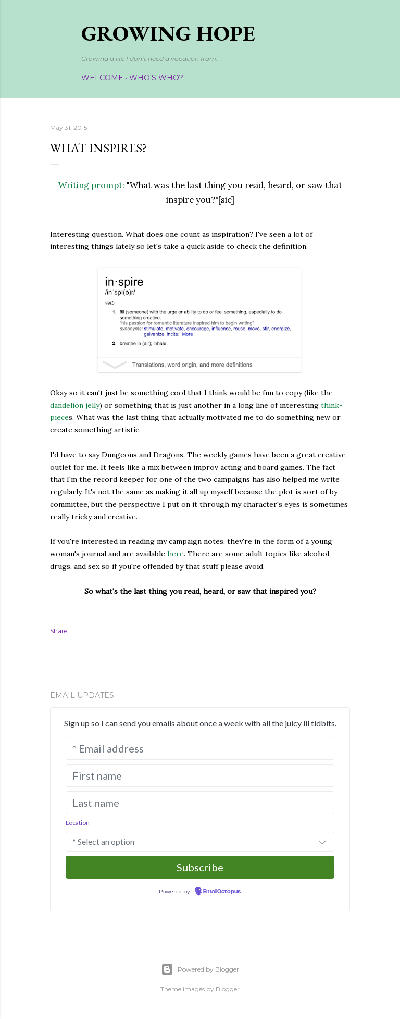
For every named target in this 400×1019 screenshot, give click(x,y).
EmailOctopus (222, 891)
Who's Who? (156, 77)
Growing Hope (168, 33)
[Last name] (200, 802)
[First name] (200, 775)
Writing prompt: (91, 185)
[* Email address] (200, 748)
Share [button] (58, 631)
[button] (322, 841)
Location (78, 823)
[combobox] (200, 842)
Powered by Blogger (200, 969)
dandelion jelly (74, 405)
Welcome (102, 77)
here (175, 554)
